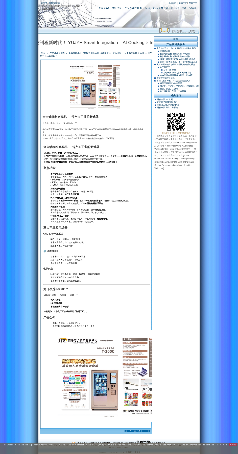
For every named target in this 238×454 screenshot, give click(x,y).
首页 (43, 53)
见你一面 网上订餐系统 (167, 107)
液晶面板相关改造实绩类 (171, 83)
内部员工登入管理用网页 (168, 105)
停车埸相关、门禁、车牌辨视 (173, 91)
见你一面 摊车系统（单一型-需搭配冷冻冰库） (178, 62)
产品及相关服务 (133, 8)
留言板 (193, 8)
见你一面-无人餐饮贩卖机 (159, 8)
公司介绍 (104, 8)
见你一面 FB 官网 (165, 99)
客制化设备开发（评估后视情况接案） (174, 80)
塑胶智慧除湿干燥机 (166, 78)
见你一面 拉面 (169, 70)
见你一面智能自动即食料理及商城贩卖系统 (176, 64)
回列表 (137, 431)
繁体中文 (183, 3)
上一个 (128, 431)
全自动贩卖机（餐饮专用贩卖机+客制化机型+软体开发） (96, 53)
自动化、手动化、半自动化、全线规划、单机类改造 (180, 86)
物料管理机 (165, 51)
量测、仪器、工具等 (169, 89)
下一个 (146, 431)
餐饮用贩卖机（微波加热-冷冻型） (175, 56)
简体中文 (193, 3)
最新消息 (117, 8)
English (172, 3)
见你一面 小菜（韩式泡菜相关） (177, 72)
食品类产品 (165, 67)
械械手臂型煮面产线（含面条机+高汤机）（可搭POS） (178, 59)
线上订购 (181, 8)
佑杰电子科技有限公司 (51, 3)
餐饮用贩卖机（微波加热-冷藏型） (175, 54)
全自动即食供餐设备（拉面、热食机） (177, 75)
